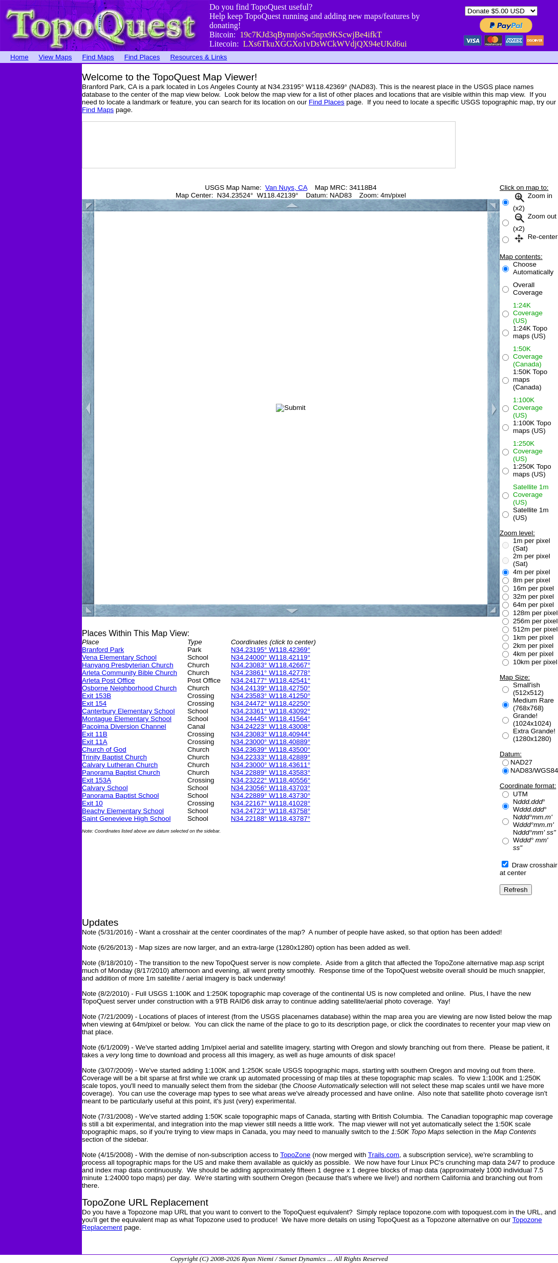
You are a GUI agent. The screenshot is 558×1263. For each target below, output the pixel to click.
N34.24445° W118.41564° (270, 719)
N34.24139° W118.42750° (270, 688)
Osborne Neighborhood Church (129, 688)
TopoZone (295, 1155)
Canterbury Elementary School (128, 711)
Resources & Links (198, 57)
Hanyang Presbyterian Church (128, 665)
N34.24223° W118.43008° (270, 726)
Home (19, 57)
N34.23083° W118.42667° (270, 665)
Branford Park (103, 650)
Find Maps (98, 57)
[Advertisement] (41, 217)
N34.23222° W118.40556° (270, 780)
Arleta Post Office (108, 680)
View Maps (55, 57)
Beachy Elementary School (123, 811)
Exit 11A (95, 742)
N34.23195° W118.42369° (270, 650)
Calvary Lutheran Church (120, 765)
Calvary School (105, 788)
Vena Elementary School (119, 657)
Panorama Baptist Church (121, 772)
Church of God (104, 749)
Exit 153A (96, 780)
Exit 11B (95, 734)
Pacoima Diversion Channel (124, 726)
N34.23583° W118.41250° (270, 696)
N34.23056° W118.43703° (270, 788)
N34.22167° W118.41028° (270, 803)
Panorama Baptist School (120, 795)
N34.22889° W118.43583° (270, 772)
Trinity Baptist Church (114, 757)
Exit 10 (92, 803)
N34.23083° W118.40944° (270, 734)
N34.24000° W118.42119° (270, 657)
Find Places (142, 57)
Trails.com (383, 1155)
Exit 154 (94, 703)
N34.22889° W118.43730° (270, 795)
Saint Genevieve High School (126, 818)
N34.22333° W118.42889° (270, 757)
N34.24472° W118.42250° (270, 703)
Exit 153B (96, 696)
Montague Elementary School (126, 719)
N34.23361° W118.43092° (270, 711)
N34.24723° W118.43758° (270, 811)
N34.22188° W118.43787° (270, 818)
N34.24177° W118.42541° (270, 680)
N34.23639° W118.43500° (270, 749)
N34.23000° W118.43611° (270, 765)
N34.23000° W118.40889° (270, 742)
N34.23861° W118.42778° (270, 673)
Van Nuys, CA (286, 187)
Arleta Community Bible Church (129, 673)
